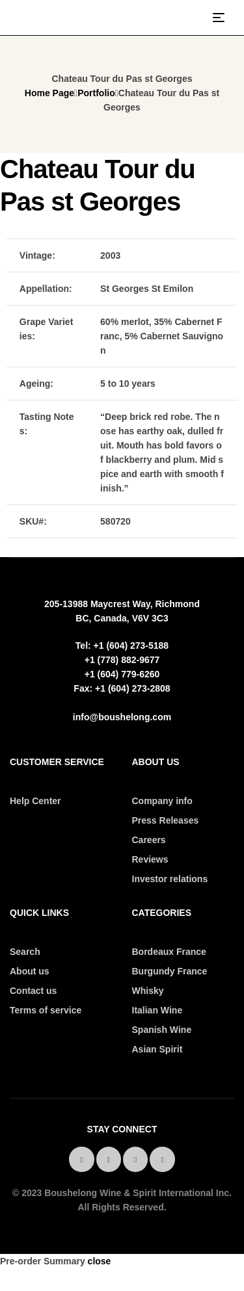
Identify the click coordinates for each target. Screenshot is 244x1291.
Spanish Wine (162, 1029)
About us (29, 971)
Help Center (35, 801)
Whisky (148, 990)
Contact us (33, 990)
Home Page (49, 93)
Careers (149, 840)
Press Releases (165, 820)
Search (25, 951)
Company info (162, 801)
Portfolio (96, 93)
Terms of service (45, 1010)
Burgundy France (170, 971)
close (99, 1261)
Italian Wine (157, 1010)
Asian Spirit (157, 1049)
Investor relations (170, 879)
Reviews (150, 859)
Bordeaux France (169, 951)
